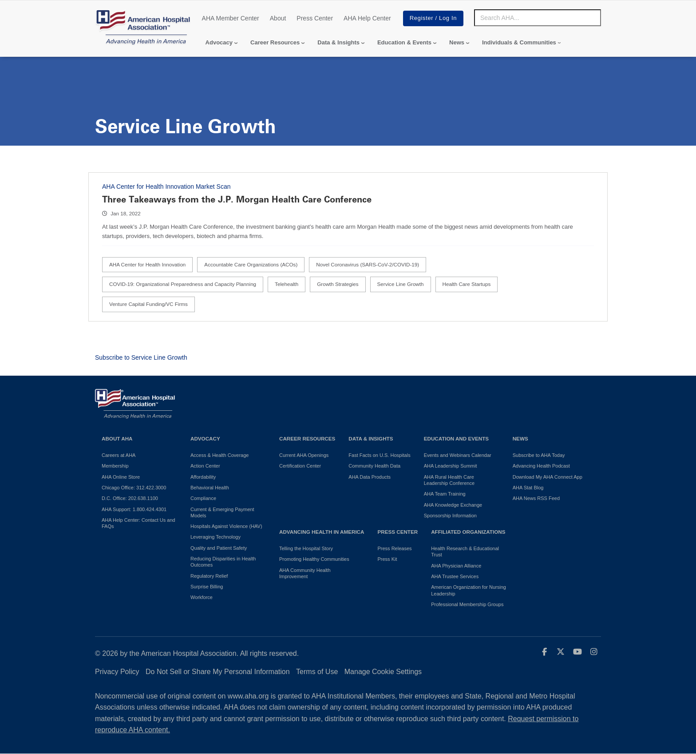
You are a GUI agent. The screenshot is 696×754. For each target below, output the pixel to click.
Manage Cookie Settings (383, 671)
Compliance (203, 498)
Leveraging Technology (215, 537)
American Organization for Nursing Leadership (468, 590)
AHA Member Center (230, 18)
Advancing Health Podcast (541, 465)
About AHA (117, 438)
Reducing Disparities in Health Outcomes (223, 561)
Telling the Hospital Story (306, 548)
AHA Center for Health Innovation (147, 264)
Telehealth (286, 284)
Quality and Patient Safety (218, 548)
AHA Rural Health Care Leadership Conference (449, 480)
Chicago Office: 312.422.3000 (134, 487)
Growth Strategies (337, 284)
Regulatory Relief (209, 576)
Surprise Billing (206, 586)
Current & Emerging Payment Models (222, 512)
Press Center (315, 18)
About (278, 18)
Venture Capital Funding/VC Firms (148, 304)
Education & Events (404, 42)
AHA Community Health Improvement (305, 573)
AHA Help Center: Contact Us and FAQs (138, 523)
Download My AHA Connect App (547, 477)
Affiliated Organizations (468, 532)
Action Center (205, 465)
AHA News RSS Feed (536, 498)
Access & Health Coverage (219, 455)
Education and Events (456, 438)
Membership (115, 465)
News (456, 42)
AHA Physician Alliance (456, 565)
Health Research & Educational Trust (465, 551)
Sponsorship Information (450, 515)
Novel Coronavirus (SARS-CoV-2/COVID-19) (367, 264)
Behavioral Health (209, 487)
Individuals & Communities (519, 42)
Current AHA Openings (303, 455)
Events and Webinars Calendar (457, 455)
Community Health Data (374, 465)
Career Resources (275, 42)
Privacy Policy (117, 671)
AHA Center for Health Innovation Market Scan (166, 186)
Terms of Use (317, 671)
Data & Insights (338, 42)
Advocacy (219, 42)
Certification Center (300, 465)
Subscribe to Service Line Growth (141, 357)
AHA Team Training (445, 493)
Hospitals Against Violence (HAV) (226, 526)
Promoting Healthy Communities (314, 559)
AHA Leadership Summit (450, 465)
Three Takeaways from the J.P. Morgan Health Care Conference (237, 199)
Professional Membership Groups (467, 604)
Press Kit (387, 559)
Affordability (203, 477)
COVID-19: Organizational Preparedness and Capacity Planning (182, 284)
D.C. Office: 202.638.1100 (130, 498)
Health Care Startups (467, 284)
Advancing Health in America (321, 532)
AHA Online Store (121, 477)
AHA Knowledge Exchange (453, 505)
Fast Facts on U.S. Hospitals (379, 455)
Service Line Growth (400, 284)
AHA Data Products (369, 477)
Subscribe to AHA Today (539, 455)
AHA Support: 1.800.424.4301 (134, 509)
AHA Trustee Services (454, 576)
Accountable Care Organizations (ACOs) (250, 264)
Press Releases (394, 548)
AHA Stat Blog (528, 487)
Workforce (201, 597)
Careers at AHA (118, 455)
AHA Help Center (367, 18)
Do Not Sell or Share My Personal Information (218, 671)
